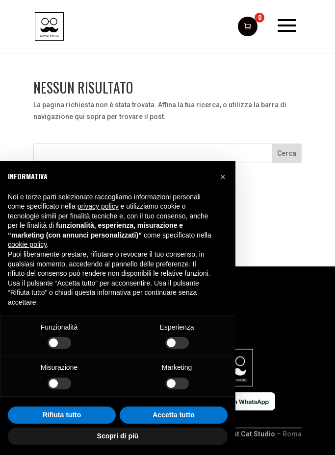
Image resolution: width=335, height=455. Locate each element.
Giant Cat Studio (248, 434)
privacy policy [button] (98, 206)
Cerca (286, 153)
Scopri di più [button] (118, 436)
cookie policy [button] (27, 244)
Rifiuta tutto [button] (62, 415)
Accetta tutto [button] (174, 415)
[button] (223, 177)
